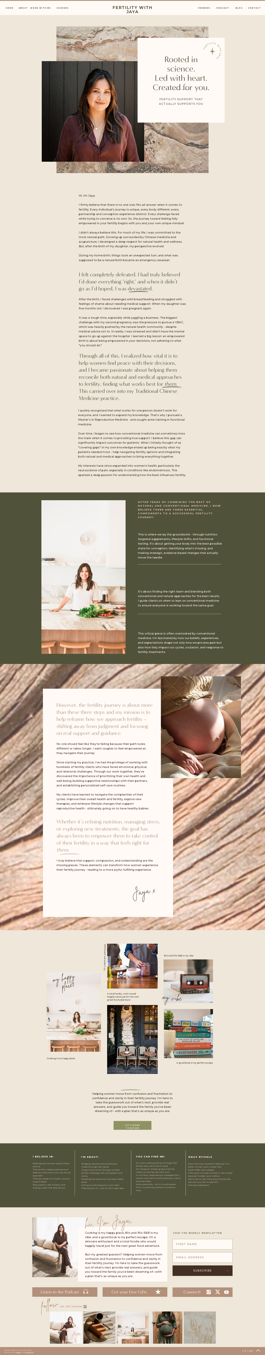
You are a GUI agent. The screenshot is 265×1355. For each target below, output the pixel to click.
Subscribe (202, 1270)
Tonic (18, 1352)
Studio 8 (29, 1352)
